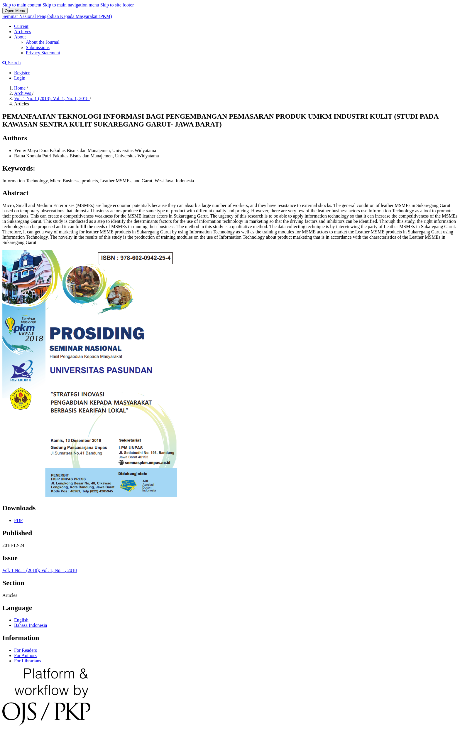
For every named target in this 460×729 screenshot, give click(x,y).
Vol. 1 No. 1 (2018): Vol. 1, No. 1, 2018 (52, 98)
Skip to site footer (117, 4)
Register (22, 72)
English (21, 619)
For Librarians (27, 660)
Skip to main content (21, 4)
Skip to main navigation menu (71, 4)
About (20, 36)
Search (11, 62)
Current (21, 26)
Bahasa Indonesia (30, 625)
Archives (22, 31)
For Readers (25, 650)
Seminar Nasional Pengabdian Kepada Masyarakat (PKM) (57, 16)
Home (20, 87)
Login (19, 77)
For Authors (25, 655)
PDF (18, 520)
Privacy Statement (43, 52)
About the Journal (43, 42)
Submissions (38, 47)
